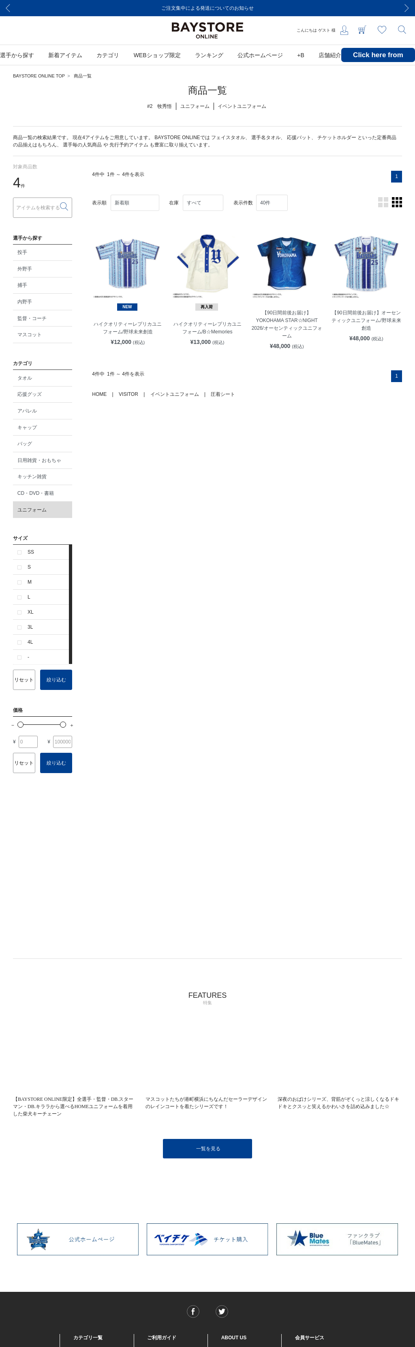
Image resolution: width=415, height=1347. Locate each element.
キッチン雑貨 (32, 476)
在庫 (174, 203)
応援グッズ (29, 394)
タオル (24, 378)
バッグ (24, 444)
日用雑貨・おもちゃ (39, 460)
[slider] (20, 725)
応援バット (299, 137)
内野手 (24, 302)
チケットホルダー (336, 137)
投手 (22, 252)
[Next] (407, 8)
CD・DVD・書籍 (35, 493)
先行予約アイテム (128, 145)
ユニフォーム (32, 510)
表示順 (99, 203)
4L (30, 642)
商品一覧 (83, 75)
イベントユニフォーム (174, 394)
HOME (99, 394)
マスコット (29, 334)
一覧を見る (208, 1149)
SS (31, 552)
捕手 (22, 285)
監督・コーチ (32, 318)
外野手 (24, 269)
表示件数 (243, 203)
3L (30, 627)
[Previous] (8, 8)
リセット (24, 680)
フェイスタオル (228, 137)
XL (31, 612)
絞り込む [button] (56, 680)
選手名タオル (265, 137)
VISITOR (128, 394)
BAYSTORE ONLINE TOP (39, 75)
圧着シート (223, 394)
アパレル (27, 411)
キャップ (27, 427)
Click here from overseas (378, 61)
